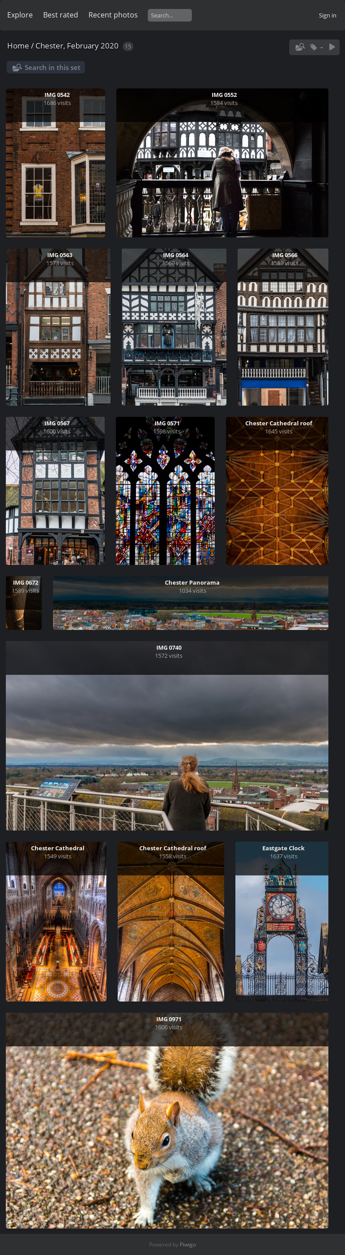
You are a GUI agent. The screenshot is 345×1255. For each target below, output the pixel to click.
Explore (20, 15)
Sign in (327, 15)
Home (18, 45)
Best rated (60, 15)
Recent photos (113, 15)
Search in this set (52, 67)
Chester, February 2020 (77, 45)
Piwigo (188, 1244)
